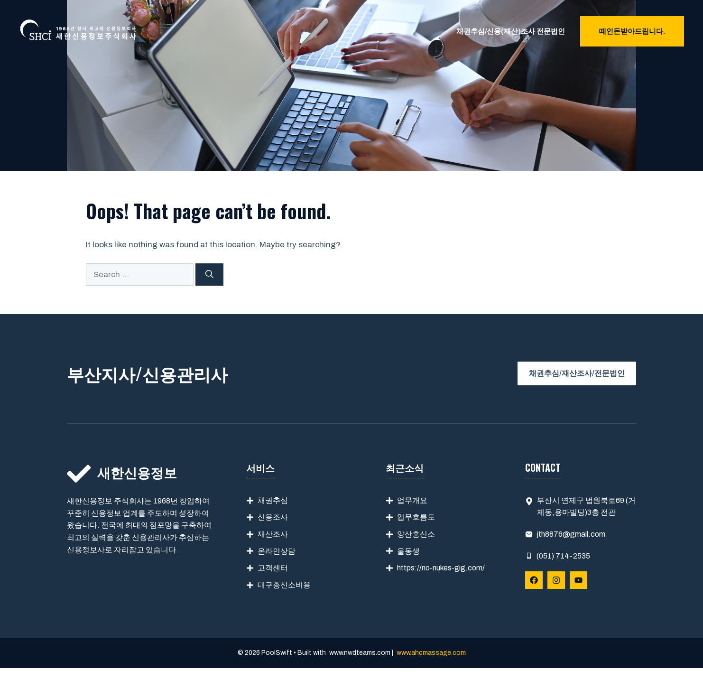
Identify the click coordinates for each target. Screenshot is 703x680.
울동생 (408, 551)
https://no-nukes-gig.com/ (441, 568)
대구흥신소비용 (284, 585)
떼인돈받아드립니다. (632, 31)
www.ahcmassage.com (431, 652)
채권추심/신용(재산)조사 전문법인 (510, 31)
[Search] (209, 274)
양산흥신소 (416, 534)
